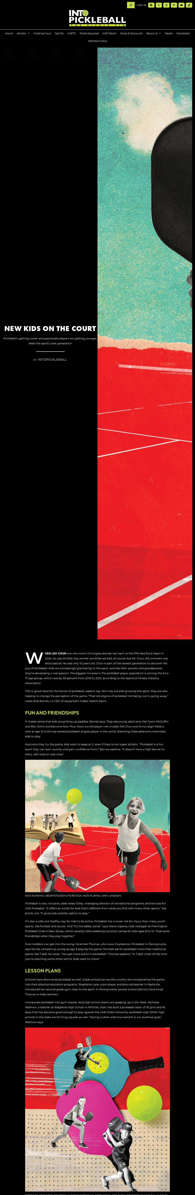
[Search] (131, 5)
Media (169, 33)
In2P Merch (109, 33)
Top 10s (59, 33)
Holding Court (42, 33)
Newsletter (183, 33)
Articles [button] (23, 33)
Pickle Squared (89, 33)
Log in (141, 5)
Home (9, 33)
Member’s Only (97, 40)
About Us (153, 33)
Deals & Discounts (131, 33)
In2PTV (71, 33)
